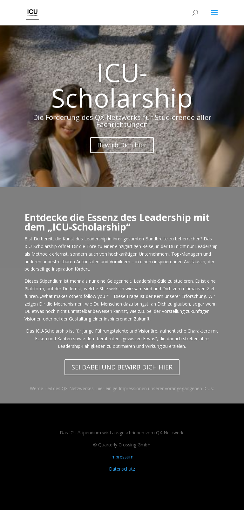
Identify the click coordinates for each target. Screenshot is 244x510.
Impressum (121, 457)
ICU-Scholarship (122, 89)
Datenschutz (122, 469)
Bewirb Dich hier (122, 148)
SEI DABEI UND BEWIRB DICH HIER (122, 367)
